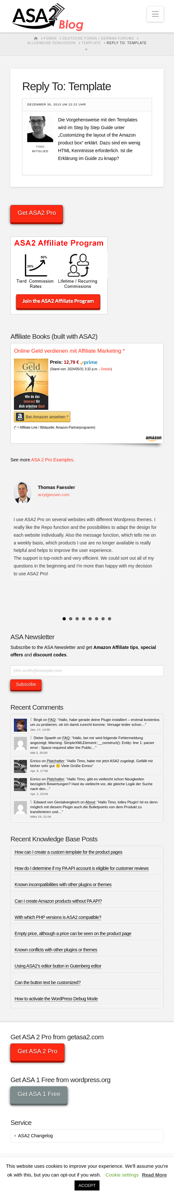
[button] (155, 14)
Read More (154, 1175)
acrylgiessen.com (53, 495)
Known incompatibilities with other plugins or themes (63, 884)
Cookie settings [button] (122, 1175)
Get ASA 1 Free (38, 1094)
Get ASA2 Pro (36, 212)
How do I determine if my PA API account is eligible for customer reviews (81, 868)
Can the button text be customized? (48, 982)
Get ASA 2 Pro (37, 1051)
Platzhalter (55, 761)
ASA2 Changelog (35, 1135)
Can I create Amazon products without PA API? (58, 901)
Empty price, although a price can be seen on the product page (73, 933)
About (90, 802)
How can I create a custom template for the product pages (68, 852)
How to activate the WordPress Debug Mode (56, 998)
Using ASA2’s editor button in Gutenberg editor (58, 966)
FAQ (52, 720)
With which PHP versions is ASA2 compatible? (58, 917)
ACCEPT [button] (87, 1185)
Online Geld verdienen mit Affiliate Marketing (69, 351)
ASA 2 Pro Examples (52, 459)
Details (106, 369)
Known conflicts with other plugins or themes (56, 949)
